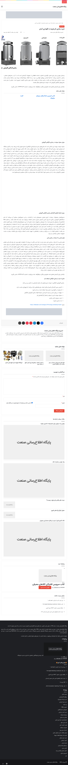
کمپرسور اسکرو (64, 753)
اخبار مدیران (58, 23)
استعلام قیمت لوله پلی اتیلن (61, 720)
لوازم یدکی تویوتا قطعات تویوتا (60, 735)
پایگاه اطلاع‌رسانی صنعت (62, 626)
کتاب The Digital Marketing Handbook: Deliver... (52, 604)
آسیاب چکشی (64, 740)
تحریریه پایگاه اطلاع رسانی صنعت (56, 32)
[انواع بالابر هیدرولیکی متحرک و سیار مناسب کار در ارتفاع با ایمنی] (55, 356)
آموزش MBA (64, 707)
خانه (62, 23)
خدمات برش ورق (63, 730)
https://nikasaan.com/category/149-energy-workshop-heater (46, 305)
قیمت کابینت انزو (63, 725)
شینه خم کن (64, 743)
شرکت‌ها (53, 23)
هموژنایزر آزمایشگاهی (62, 710)
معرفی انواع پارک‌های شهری (57, 510)
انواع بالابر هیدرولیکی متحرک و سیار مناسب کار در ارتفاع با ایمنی (56, 363)
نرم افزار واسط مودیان (62, 745)
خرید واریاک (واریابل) (62, 699)
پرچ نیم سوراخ (64, 715)
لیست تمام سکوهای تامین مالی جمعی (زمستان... (55, 678)
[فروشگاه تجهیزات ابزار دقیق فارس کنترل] (13, 356)
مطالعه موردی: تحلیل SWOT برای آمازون (54, 608)
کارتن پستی (64, 748)
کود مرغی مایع (64, 722)
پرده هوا (65, 704)
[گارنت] (28, 98)
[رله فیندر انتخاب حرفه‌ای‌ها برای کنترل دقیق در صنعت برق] (34, 356)
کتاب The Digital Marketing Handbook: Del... (55, 671)
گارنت (21, 96)
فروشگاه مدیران (32, 631)
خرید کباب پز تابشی (63, 712)
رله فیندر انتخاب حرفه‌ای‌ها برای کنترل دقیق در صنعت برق (34, 363)
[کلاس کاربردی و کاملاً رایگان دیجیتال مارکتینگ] (60, 98)
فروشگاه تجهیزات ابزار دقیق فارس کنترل (13, 363)
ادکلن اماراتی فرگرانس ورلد (61, 751)
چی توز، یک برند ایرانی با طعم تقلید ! (55, 600)
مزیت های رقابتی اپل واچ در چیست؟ (55, 500)
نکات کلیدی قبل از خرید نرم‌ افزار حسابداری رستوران (52, 521)
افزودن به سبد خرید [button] (45, 587)
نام (63, 396)
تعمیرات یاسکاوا (63, 727)
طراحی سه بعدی (63, 717)
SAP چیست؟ (62, 682)
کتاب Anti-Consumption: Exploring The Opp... (55, 686)
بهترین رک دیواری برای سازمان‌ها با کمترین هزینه (52, 424)
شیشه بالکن (64, 694)
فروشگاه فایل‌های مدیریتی (42, 631)
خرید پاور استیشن (63, 702)
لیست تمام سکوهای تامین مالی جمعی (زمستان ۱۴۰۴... (51, 612)
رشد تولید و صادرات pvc (58, 462)
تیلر (66, 756)
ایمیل (62, 403)
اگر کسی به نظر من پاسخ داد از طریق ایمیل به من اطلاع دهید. (19, 403)
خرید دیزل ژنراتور (63, 738)
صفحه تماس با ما (42, 636)
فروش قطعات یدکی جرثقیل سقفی (60, 733)
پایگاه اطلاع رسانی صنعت (52, 762)
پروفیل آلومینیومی (63, 697)
